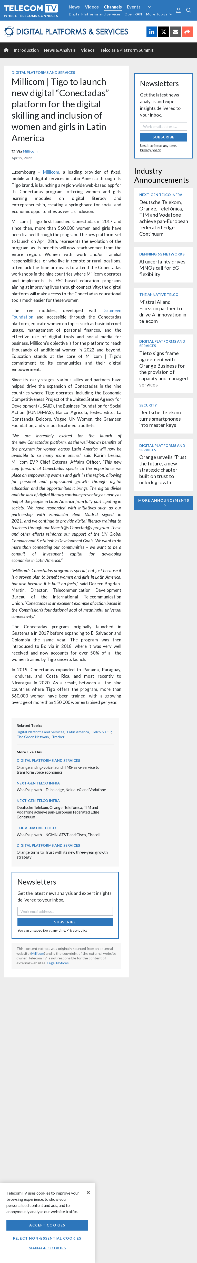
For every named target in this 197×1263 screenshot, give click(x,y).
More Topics (159, 14)
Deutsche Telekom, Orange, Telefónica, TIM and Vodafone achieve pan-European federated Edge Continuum (58, 812)
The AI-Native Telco (36, 828)
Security (148, 405)
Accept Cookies (47, 1225)
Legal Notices (58, 963)
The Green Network (33, 737)
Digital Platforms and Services (95, 14)
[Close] (88, 1192)
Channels (113, 7)
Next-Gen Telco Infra (38, 783)
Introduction (26, 50)
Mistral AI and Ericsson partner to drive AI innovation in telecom (162, 311)
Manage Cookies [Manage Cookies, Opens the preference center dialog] (47, 1248)
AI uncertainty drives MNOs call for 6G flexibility (162, 268)
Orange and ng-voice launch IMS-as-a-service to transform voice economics (58, 769)
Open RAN (133, 14)
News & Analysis (60, 50)
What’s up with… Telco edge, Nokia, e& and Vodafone (61, 789)
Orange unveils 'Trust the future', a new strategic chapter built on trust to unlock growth (162, 469)
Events (134, 7)
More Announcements (163, 503)
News (74, 7)
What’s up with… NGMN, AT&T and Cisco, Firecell (58, 834)
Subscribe (65, 922)
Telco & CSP (101, 732)
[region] (47, 1223)
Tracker (58, 737)
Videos (92, 7)
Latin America (78, 732)
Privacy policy (77, 930)
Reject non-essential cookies (47, 1238)
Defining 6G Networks (161, 254)
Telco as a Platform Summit (127, 50)
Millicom (30, 151)
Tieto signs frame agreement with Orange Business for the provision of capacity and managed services (163, 368)
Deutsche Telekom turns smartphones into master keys (160, 418)
